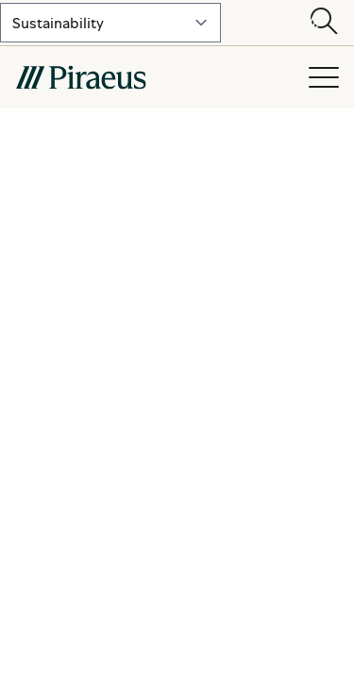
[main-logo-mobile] (152, 77)
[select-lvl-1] (110, 22)
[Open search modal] (324, 23)
